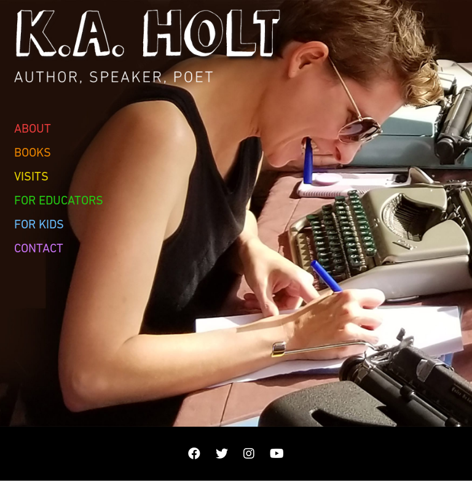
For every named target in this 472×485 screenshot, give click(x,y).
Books (32, 152)
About (32, 128)
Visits (31, 176)
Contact (38, 248)
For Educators (58, 200)
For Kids (39, 224)
